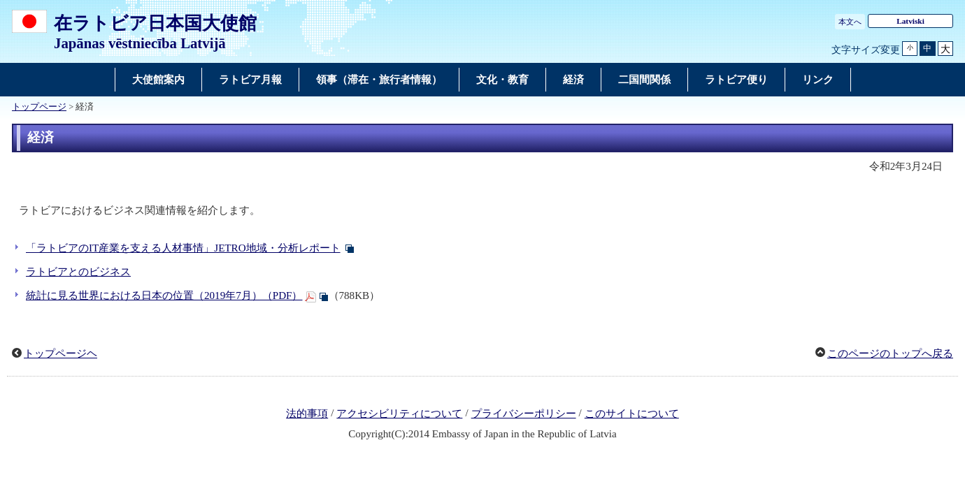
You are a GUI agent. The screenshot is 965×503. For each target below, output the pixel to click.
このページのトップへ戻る (890, 353)
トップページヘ (60, 353)
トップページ (39, 107)
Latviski (910, 21)
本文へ (850, 21)
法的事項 (307, 413)
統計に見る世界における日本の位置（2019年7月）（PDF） (164, 295)
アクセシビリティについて (399, 413)
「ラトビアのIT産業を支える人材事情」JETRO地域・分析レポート (183, 248)
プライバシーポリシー (523, 413)
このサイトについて (632, 413)
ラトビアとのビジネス (78, 271)
